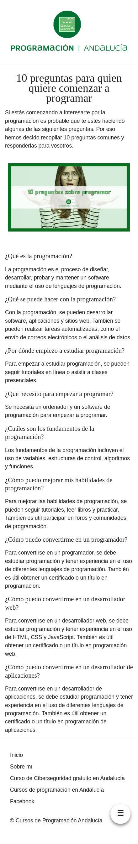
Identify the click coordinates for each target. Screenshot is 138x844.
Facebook (22, 801)
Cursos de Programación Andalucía (59, 820)
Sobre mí (21, 766)
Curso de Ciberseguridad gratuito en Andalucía (67, 778)
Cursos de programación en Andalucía (57, 790)
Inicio (16, 755)
